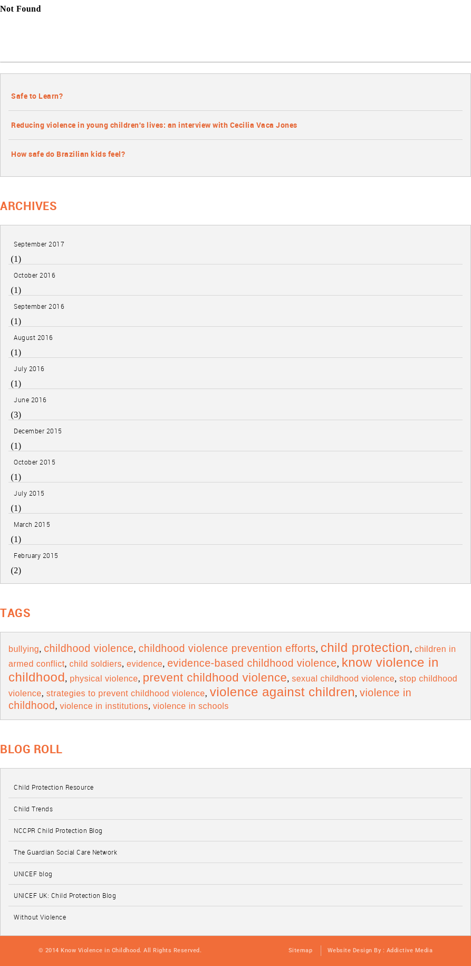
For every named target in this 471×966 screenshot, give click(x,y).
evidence (144, 663)
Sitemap (301, 950)
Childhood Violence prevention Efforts (226, 648)
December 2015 (38, 431)
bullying (23, 649)
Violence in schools (191, 706)
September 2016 (39, 306)
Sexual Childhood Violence (343, 678)
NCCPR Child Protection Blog (58, 830)
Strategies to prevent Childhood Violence (125, 693)
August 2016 (33, 337)
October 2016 (34, 275)
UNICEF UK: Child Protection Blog (65, 895)
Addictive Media (410, 950)
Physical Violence (104, 678)
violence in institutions (104, 706)
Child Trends (33, 808)
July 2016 (29, 368)
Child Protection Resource (54, 787)
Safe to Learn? (37, 96)
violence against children (282, 692)
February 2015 (36, 555)
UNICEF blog (33, 873)
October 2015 (34, 462)
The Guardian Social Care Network (65, 852)
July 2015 (29, 493)
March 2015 (32, 524)
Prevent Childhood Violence (215, 677)
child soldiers (96, 663)
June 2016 (30, 399)
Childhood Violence (88, 648)
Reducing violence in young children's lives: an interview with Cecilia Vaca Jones (154, 125)
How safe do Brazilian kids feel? (68, 154)
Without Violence (40, 917)
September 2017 (39, 244)
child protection (365, 647)
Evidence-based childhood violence (252, 663)
